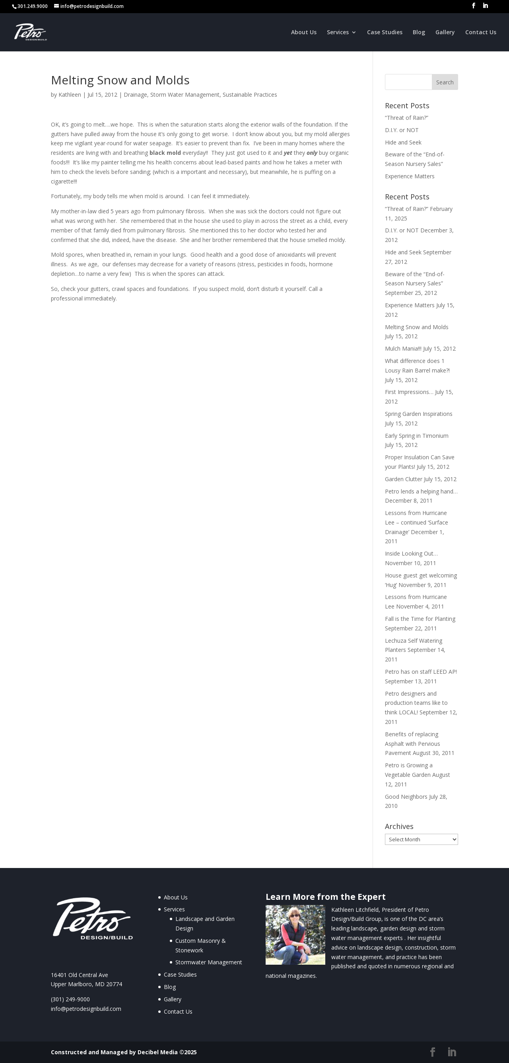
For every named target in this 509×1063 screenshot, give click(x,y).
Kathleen (69, 94)
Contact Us (480, 32)
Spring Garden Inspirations (419, 413)
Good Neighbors (406, 796)
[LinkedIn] (485, 8)
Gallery (445, 32)
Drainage (135, 94)
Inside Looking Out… (411, 553)
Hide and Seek (403, 142)
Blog (419, 32)
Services (338, 32)
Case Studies (384, 32)
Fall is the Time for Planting (420, 618)
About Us (304, 32)
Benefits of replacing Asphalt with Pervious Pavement (412, 743)
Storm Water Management (185, 94)
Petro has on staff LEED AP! (421, 671)
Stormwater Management (208, 962)
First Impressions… (409, 392)
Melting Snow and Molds (417, 327)
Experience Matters (410, 176)
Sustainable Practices (250, 94)
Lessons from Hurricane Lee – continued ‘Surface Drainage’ (416, 522)
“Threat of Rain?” (406, 117)
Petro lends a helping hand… (421, 491)
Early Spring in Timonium (417, 435)
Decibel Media (158, 1052)
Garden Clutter (403, 479)
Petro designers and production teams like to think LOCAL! (416, 703)
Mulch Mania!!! (403, 348)
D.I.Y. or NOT (402, 130)
